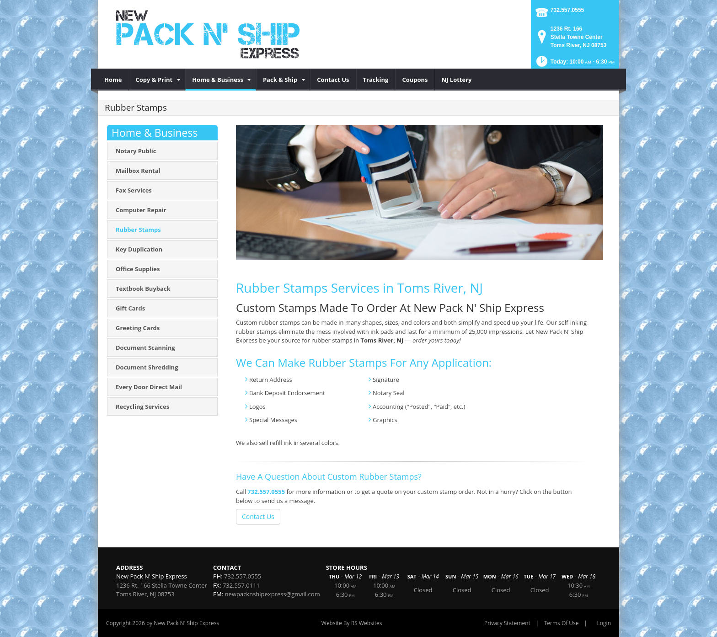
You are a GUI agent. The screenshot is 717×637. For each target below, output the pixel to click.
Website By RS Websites (351, 623)
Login (604, 623)
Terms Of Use (561, 623)
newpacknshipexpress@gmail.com (272, 594)
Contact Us (258, 516)
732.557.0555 (567, 10)
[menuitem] (113, 80)
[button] (575, 64)
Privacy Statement (507, 623)
